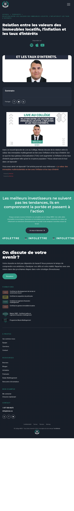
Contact (5, 350)
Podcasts (5, 374)
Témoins (41, 424)
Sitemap (48, 424)
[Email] (19, 102)
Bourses (5, 363)
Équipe (4, 343)
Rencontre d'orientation (10, 382)
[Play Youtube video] (37, 129)
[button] (69, 4)
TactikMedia (57, 428)
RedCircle (11, 173)
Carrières (5, 346)
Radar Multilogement (9, 378)
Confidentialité (27, 424)
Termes (35, 424)
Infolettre (5, 370)
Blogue (4, 366)
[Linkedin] (23, 102)
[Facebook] (14, 102)
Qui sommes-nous (8, 339)
